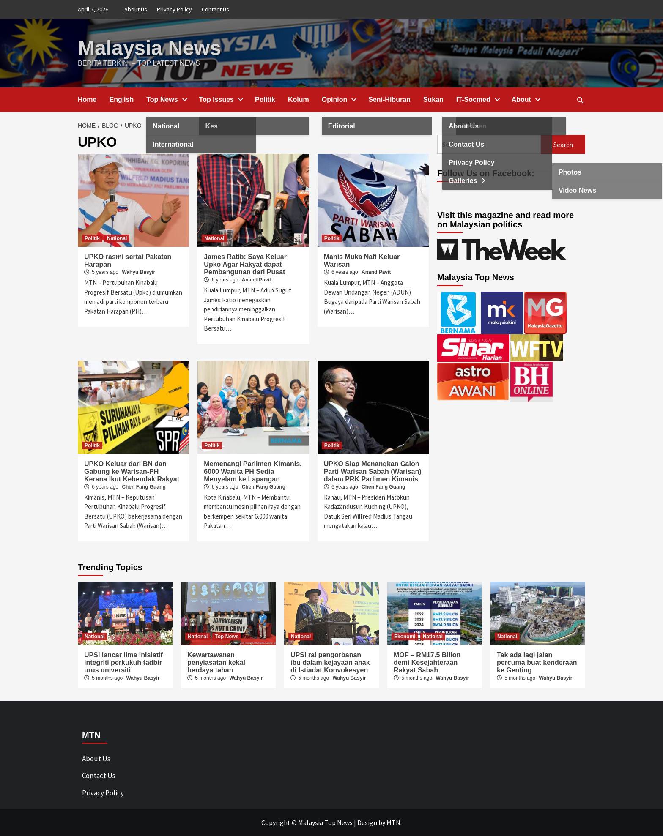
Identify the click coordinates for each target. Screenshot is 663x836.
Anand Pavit (256, 280)
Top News (166, 99)
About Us (135, 9)
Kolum (298, 99)
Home (87, 99)
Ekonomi (405, 636)
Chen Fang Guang (143, 487)
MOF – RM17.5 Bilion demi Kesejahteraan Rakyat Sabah (427, 662)
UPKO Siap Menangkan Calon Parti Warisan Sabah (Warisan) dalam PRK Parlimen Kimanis (373, 471)
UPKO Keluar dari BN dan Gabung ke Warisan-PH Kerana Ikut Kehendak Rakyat (131, 471)
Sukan (433, 99)
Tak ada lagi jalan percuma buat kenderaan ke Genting (537, 662)
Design (367, 822)
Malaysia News (149, 48)
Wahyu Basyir (138, 272)
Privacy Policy (174, 9)
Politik (265, 99)
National (117, 238)
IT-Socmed (477, 99)
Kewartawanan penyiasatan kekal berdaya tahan (216, 662)
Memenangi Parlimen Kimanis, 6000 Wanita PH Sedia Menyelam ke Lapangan (252, 471)
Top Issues (220, 99)
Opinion (339, 99)
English (121, 99)
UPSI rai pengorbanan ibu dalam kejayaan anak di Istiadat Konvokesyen (330, 662)
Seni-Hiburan (389, 99)
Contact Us (215, 9)
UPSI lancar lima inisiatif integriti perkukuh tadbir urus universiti (123, 662)
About (526, 99)
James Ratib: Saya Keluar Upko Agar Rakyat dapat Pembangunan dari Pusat (245, 264)
